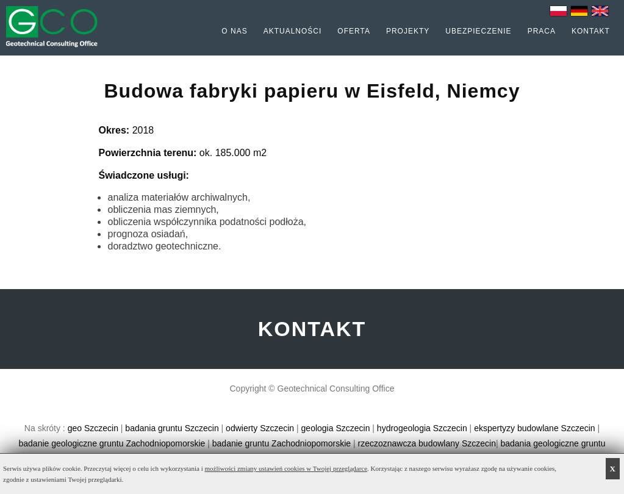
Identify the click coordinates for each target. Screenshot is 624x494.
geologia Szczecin (335, 428)
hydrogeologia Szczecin (422, 428)
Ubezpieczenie (478, 31)
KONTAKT (312, 328)
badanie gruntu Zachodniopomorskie (281, 443)
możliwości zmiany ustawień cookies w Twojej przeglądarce (286, 468)
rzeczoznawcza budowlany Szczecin (426, 443)
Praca (542, 31)
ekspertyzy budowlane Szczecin (534, 428)
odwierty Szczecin (260, 428)
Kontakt (591, 31)
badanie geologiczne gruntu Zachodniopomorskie (112, 443)
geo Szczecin (93, 428)
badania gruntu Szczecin (171, 428)
